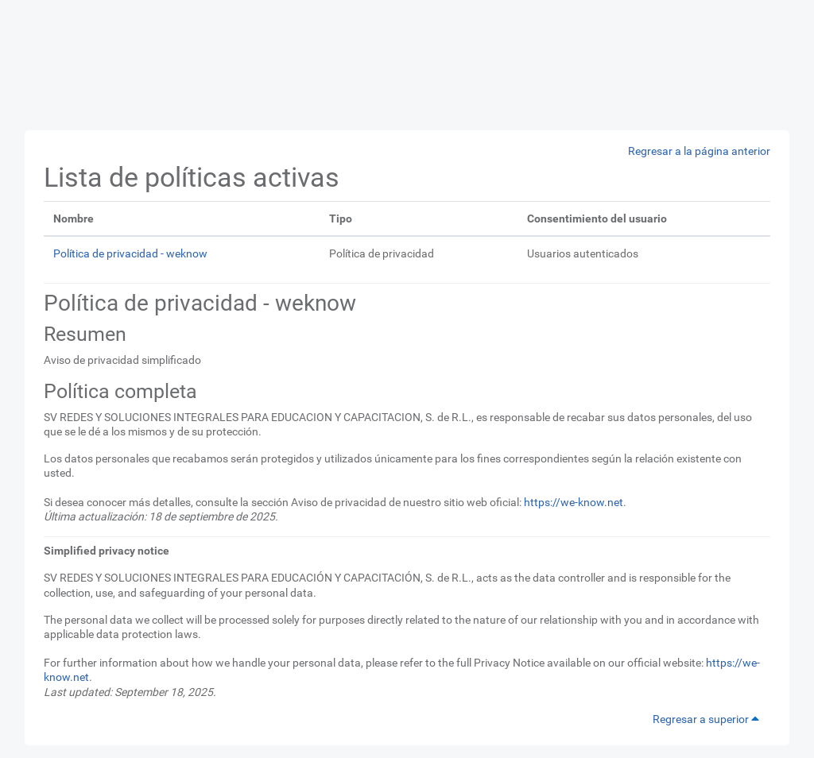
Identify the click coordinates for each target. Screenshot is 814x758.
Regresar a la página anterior (699, 151)
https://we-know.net (573, 502)
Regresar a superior (708, 719)
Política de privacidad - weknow (130, 253)
